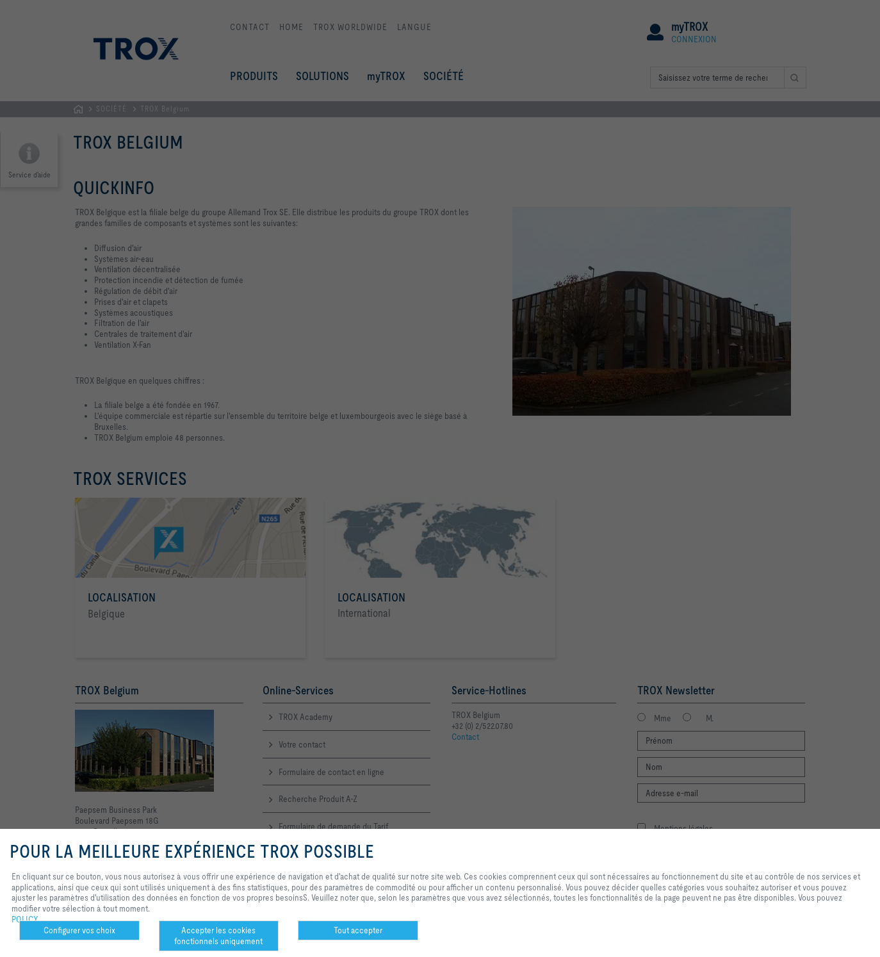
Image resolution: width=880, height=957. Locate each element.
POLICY (25, 919)
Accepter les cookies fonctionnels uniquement (218, 935)
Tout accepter (358, 930)
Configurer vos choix (79, 930)
